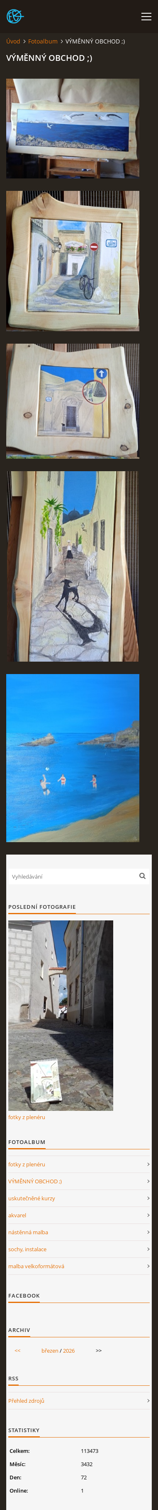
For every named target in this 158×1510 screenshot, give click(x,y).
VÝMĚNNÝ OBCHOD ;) (35, 1181)
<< (17, 1350)
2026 (69, 1350)
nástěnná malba (28, 1232)
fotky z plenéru (26, 1117)
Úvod (13, 41)
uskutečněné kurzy (31, 1198)
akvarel (17, 1215)
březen (49, 1350)
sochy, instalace (27, 1249)
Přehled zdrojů (26, 1400)
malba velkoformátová (36, 1266)
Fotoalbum (43, 41)
